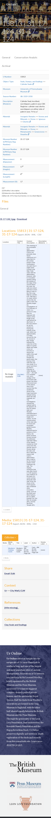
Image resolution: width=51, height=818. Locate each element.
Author (34, 543)
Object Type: (8, 81)
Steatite (23, 134)
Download (22, 219)
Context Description (31, 242)
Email (7, 573)
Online (9, 4)
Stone (32, 119)
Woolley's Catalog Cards (11, 550)
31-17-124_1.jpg (7, 219)
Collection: (10, 537)
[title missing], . (11, 607)
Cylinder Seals (26, 84)
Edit (13, 573)
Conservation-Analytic (25, 57)
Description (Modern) (43, 242)
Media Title (10, 543)
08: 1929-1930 (26, 96)
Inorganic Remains (27, 116)
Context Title (20, 242)
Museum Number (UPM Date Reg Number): (10, 141)
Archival (6, 65)
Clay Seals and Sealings (15, 624)
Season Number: (9, 96)
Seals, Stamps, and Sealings (31, 81)
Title (17, 543)
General (6, 57)
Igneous (42, 119)
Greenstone (39, 132)
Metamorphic (25, 132)
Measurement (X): (10, 181)
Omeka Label (43, 543)
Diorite (26, 122)
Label (26, 543)
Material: (6, 116)
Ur (5, 590)
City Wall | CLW (17, 590)
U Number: (7, 77)
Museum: (7, 89)
